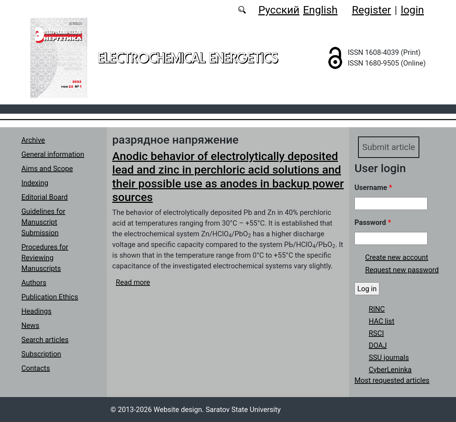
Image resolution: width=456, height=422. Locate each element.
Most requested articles (391, 380)
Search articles (44, 339)
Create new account (396, 257)
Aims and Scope (47, 168)
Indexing (34, 183)
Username (373, 187)
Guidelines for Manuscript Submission (43, 222)
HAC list (381, 321)
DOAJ (378, 345)
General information (52, 154)
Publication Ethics (49, 297)
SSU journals (389, 357)
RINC (377, 309)
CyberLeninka (390, 369)
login (412, 10)
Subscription (41, 354)
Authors (33, 282)
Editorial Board (44, 197)
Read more (133, 282)
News (30, 325)
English (320, 10)
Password (372, 222)
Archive (33, 140)
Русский (278, 10)
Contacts (35, 368)
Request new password (402, 270)
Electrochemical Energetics (188, 57)
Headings (36, 311)
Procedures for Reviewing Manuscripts (44, 258)
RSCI (376, 333)
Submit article (388, 147)
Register (371, 10)
